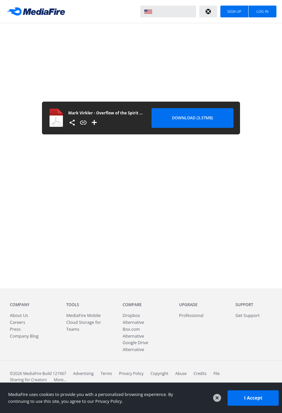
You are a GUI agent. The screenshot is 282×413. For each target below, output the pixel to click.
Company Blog (24, 336)
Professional (191, 315)
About (19, 315)
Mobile (83, 315)
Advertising (83, 373)
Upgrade (188, 304)
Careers (17, 322)
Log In (262, 11)
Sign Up (234, 11)
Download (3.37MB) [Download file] (192, 118)
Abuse (181, 373)
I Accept (253, 398)
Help (208, 11)
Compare (132, 304)
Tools (72, 304)
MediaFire (38, 11)
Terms (106, 373)
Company (20, 304)
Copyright (159, 373)
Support (244, 304)
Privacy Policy (131, 373)
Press (15, 329)
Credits (200, 373)
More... (60, 380)
